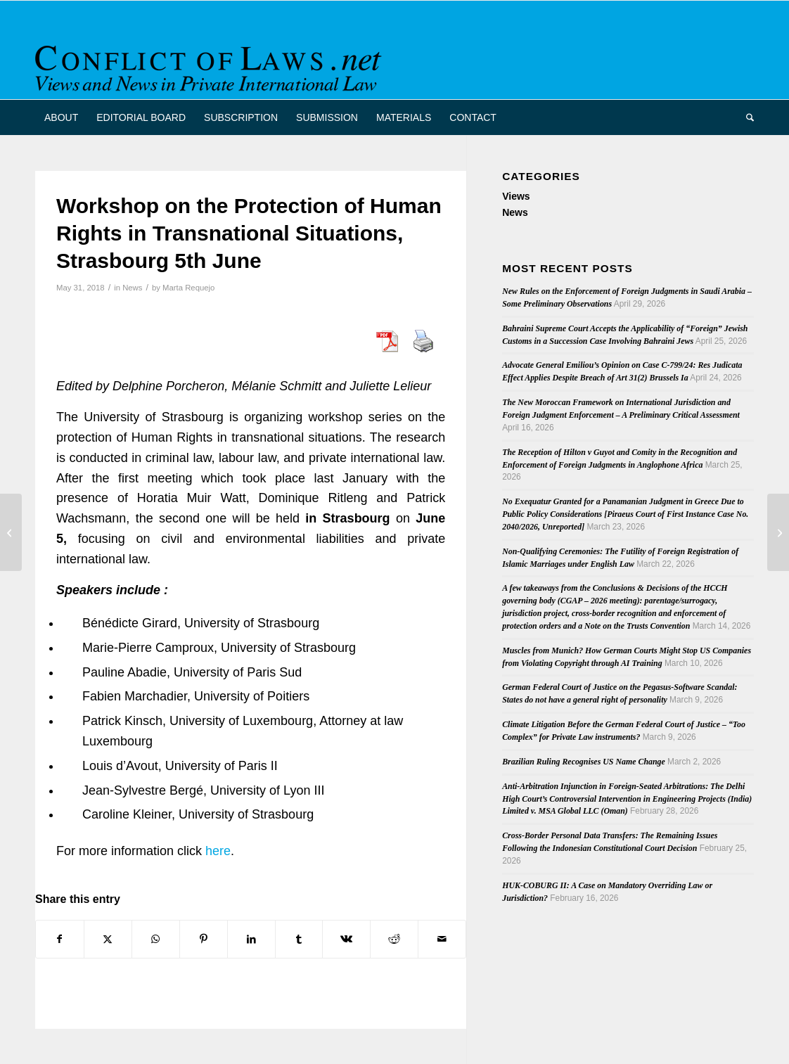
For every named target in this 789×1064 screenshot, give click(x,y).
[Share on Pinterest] (203, 939)
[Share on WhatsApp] (155, 939)
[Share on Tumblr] (299, 939)
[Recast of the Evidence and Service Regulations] (778, 532)
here (218, 851)
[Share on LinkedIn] (251, 939)
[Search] (745, 117)
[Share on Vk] (346, 939)
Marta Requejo (188, 287)
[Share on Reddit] (394, 939)
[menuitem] (61, 117)
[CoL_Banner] (211, 62)
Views (516, 196)
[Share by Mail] (442, 939)
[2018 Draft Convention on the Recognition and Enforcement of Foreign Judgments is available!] (11, 532)
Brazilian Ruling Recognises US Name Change (583, 762)
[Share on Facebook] (60, 939)
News (132, 287)
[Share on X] (108, 939)
